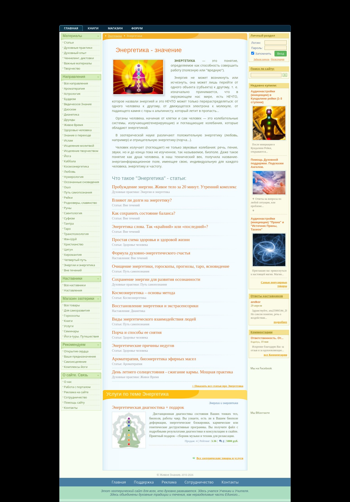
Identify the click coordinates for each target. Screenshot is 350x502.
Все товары (72, 305)
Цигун (68, 249)
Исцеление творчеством (81, 151)
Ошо (67, 187)
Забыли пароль (262, 59)
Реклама (169, 482)
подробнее (280, 322)
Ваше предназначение (80, 356)
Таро (67, 229)
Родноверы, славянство (80, 203)
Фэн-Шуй (70, 239)
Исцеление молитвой (79, 146)
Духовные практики (78, 48)
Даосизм (70, 109)
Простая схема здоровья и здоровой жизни (151, 239)
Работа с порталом (77, 387)
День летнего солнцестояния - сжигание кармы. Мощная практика (172, 372)
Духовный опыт (75, 53)
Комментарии (261, 332)
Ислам (68, 140)
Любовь (70, 172)
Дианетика (71, 114)
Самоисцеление (75, 362)
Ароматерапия (74, 88)
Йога (67, 156)
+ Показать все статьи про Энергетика (217, 386)
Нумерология (73, 177)
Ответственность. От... (267, 338)
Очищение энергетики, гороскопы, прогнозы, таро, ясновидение (170, 266)
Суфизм (69, 218)
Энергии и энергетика (79, 265)
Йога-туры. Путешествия (81, 336)
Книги (93, 28)
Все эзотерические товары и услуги (219, 458)
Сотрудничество (75, 397)
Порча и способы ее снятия (137, 332)
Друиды (69, 120)
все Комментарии (275, 354)
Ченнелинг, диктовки (79, 58)
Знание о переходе (77, 135)
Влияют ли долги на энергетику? (142, 200)
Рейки (68, 197)
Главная (71, 28)
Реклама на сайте (76, 392)
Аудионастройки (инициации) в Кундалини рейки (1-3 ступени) (266, 97)
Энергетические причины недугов (143, 345)
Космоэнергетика (76, 166)
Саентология (73, 213)
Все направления (76, 83)
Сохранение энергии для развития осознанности (156, 279)
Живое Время (73, 125)
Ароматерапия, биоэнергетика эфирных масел (154, 358)
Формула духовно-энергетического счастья (151, 253)
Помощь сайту (74, 402)
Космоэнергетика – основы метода (143, 292)
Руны (67, 208)
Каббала (70, 161)
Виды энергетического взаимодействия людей (154, 319)
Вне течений (73, 270)
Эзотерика (115, 36)
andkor (255, 302)
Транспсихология (76, 234)
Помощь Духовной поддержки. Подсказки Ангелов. (267, 163)
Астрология (72, 94)
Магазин (115, 28)
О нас (68, 382)
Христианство (73, 244)
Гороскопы (72, 316)
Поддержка (144, 482)
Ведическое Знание (78, 104)
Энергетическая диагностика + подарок (148, 407)
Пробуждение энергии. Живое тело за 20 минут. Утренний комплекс (174, 186)
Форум (137, 28)
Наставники (72, 278)
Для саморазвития (77, 310)
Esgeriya (255, 341)
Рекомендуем (74, 344)
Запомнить (263, 53)
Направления (74, 77)
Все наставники (75, 285)
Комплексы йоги (76, 367)
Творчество (72, 68)
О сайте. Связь (75, 375)
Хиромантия (73, 255)
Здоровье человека (78, 130)
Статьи (69, 42)
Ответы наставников (267, 296)
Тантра (69, 223)
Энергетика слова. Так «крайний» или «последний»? (160, 226)
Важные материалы (78, 63)
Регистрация (277, 59)
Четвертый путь (75, 260)
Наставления (73, 290)
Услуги (68, 326)
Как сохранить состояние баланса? (143, 213)
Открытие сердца (76, 351)
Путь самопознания (78, 192)
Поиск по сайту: (262, 69)
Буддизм (70, 99)
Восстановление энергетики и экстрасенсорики (155, 305)
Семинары (71, 331)
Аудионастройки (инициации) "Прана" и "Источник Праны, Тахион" (267, 224)
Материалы (72, 36)
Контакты (71, 408)
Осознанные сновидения (81, 182)
